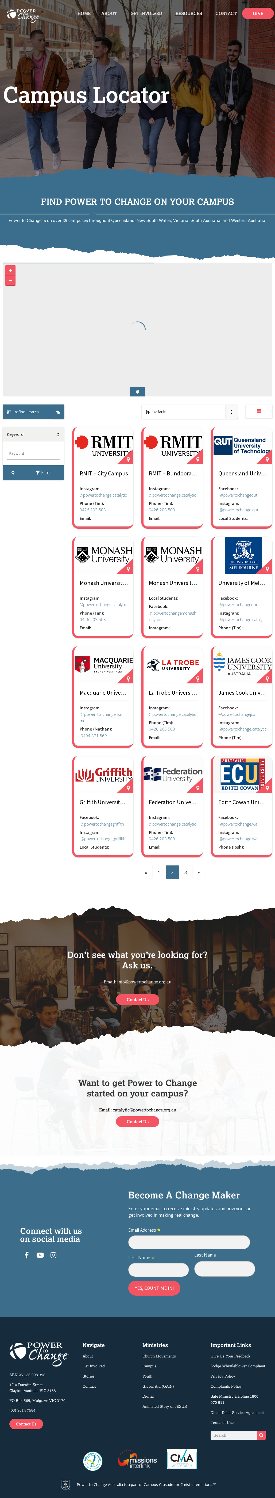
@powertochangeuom (239, 604)
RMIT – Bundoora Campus (181, 473)
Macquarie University (105, 692)
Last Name (205, 1255)
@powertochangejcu (236, 714)
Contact (226, 13)
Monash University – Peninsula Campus (128, 583)
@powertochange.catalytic (103, 495)
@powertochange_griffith (103, 838)
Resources (190, 13)
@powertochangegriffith (102, 824)
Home (84, 13)
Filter (43, 472)
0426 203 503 (93, 509)
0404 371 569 (94, 735)
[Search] (261, 1435)
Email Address (144, 1230)
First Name (141, 1258)
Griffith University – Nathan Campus (123, 802)
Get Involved (147, 13)
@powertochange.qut (238, 509)
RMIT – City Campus (104, 473)
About (110, 13)
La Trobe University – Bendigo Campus (196, 692)
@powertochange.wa (238, 824)
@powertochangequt (238, 495)
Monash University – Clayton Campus (194, 583)
